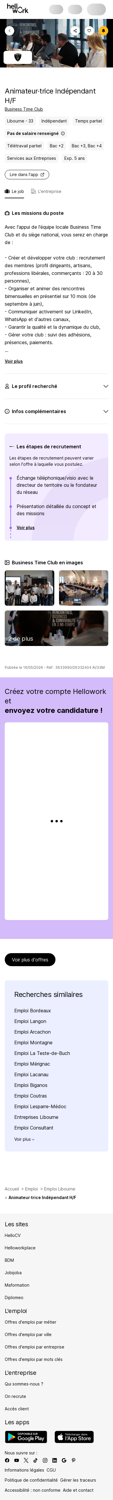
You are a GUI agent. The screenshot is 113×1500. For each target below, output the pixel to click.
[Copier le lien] (75, 31)
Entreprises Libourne (36, 1117)
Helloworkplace (20, 1247)
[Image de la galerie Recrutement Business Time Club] (56, 628)
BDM (9, 1260)
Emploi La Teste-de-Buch (42, 1053)
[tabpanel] (56, 437)
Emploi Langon (30, 1021)
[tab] (46, 193)
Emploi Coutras (30, 1096)
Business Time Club (24, 109)
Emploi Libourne (59, 1188)
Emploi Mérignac (32, 1064)
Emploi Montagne (33, 1042)
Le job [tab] (14, 191)
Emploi (31, 1188)
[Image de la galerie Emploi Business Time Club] (29, 588)
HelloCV (12, 1235)
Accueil (12, 1188)
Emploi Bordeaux (32, 1011)
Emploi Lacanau (31, 1074)
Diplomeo (14, 1297)
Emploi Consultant (33, 1128)
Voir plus (14, 361)
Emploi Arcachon (32, 1032)
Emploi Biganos (30, 1085)
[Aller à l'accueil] (17, 8)
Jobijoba (13, 1272)
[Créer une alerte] (103, 31)
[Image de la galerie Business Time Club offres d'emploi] (84, 588)
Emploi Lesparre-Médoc (40, 1106)
